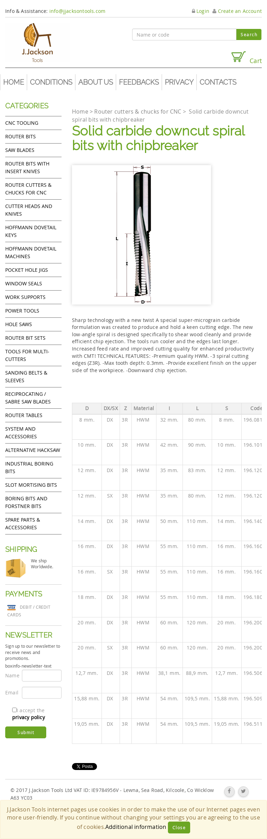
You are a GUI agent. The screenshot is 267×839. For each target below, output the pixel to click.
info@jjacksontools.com (77, 11)
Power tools (22, 310)
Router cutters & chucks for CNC (28, 189)
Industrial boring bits (29, 467)
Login (200, 11)
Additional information (135, 827)
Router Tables (23, 415)
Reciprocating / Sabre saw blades (28, 398)
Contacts (218, 82)
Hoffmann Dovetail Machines (30, 252)
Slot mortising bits (31, 485)
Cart (246, 58)
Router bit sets (25, 337)
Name (11, 675)
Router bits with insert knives (27, 167)
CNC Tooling (21, 123)
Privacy (179, 82)
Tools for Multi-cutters (27, 355)
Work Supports (25, 297)
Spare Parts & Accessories (22, 523)
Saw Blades (19, 150)
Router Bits (20, 136)
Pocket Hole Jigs (26, 270)
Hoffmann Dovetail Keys (30, 231)
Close (179, 827)
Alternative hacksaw (32, 450)
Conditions (51, 82)
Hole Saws (18, 324)
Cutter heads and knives (28, 210)
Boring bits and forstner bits (26, 502)
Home (13, 82)
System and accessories (21, 432)
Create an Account (237, 11)
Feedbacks (139, 82)
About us (95, 82)
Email (11, 692)
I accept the (28, 714)
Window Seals (23, 283)
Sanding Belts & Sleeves (26, 376)
